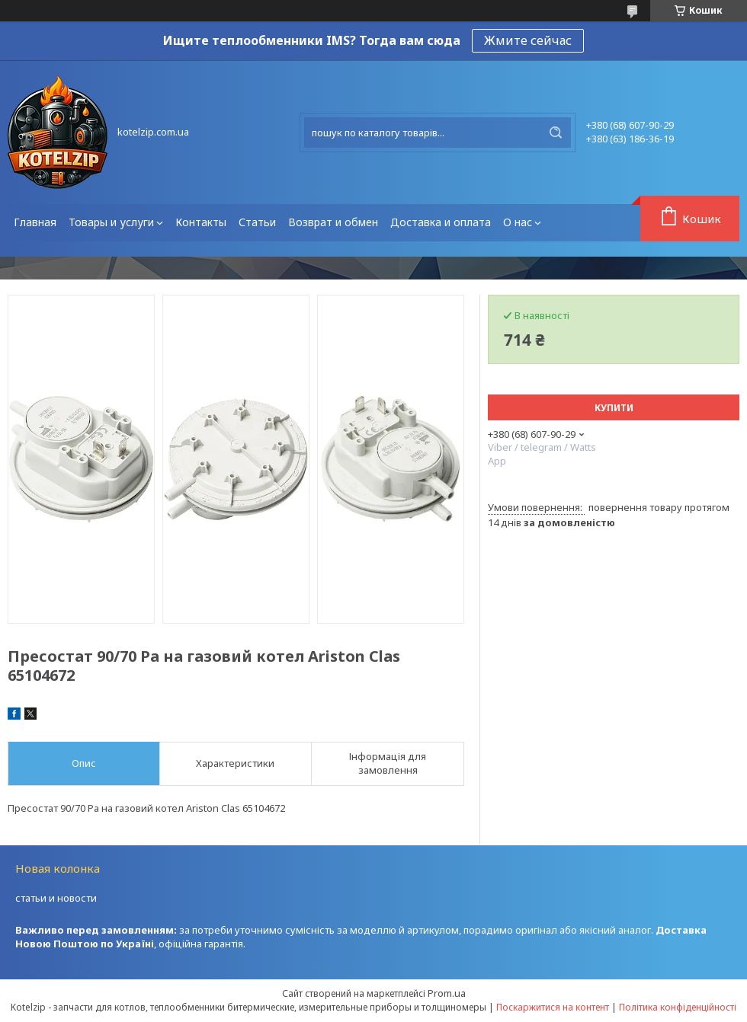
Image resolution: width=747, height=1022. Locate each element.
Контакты (200, 222)
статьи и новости (56, 898)
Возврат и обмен (333, 222)
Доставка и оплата (440, 222)
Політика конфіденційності (677, 1007)
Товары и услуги (111, 222)
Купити (614, 407)
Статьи (257, 222)
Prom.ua (447, 993)
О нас (517, 222)
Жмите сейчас (528, 40)
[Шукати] (555, 132)
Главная (35, 222)
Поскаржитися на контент (552, 1007)
